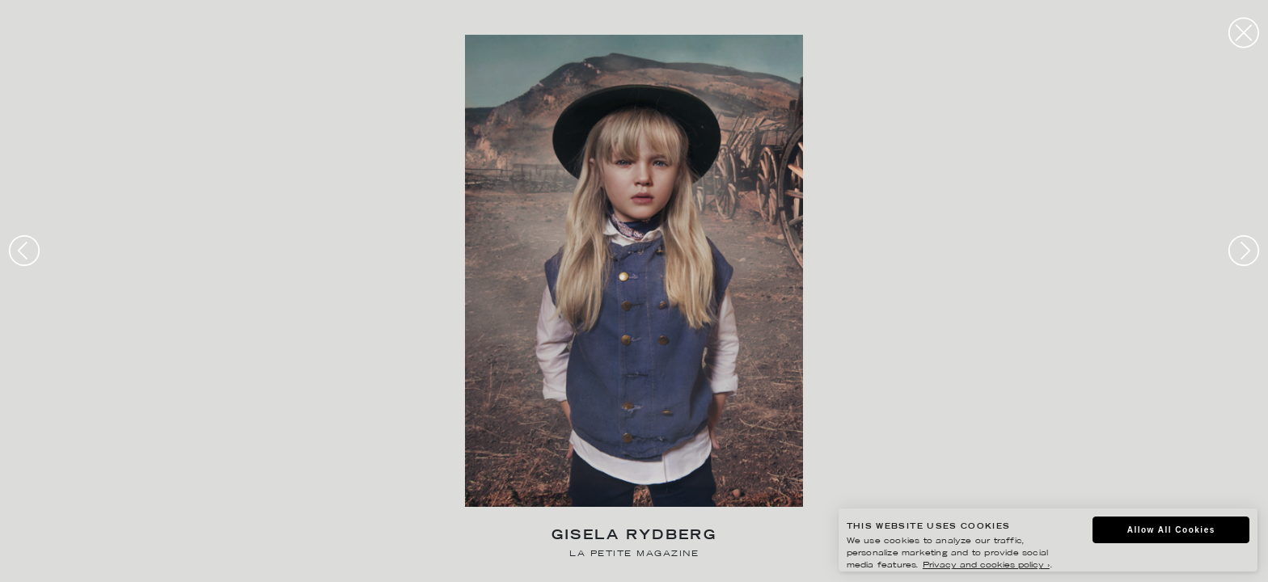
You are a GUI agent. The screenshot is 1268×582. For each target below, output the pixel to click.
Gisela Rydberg (634, 536)
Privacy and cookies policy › (986, 565)
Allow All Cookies (1171, 529)
